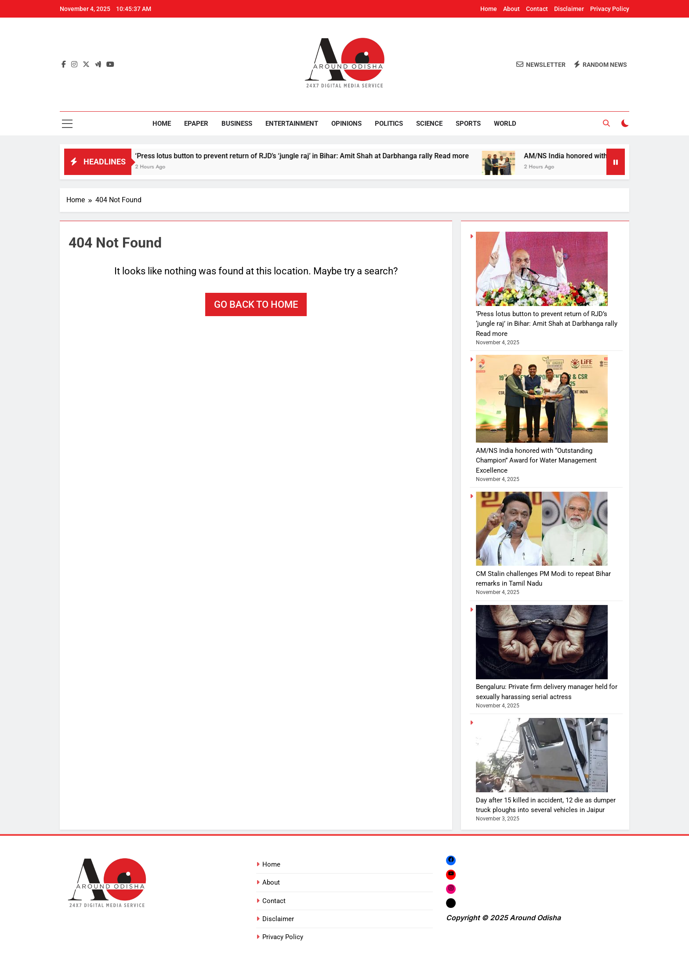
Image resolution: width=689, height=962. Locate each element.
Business (236, 124)
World (505, 124)
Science (429, 124)
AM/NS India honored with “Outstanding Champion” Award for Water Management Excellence (536, 460)
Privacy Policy (609, 8)
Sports (468, 124)
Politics (389, 124)
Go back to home (256, 304)
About (511, 8)
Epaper (196, 124)
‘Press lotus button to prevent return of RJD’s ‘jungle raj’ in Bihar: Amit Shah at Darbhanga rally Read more (315, 156)
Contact (537, 8)
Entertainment (291, 124)
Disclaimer (569, 8)
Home (488, 8)
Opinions (346, 124)
